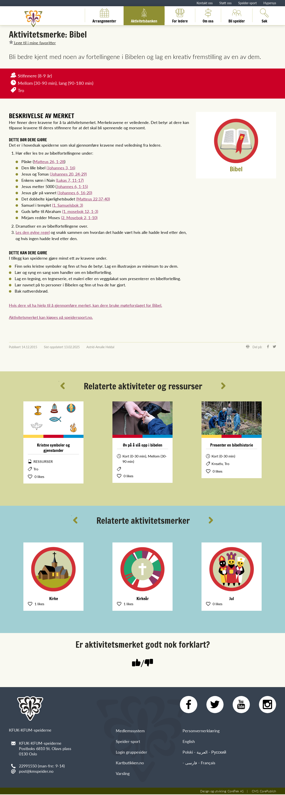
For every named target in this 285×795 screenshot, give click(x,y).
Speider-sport (247, 3)
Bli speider (236, 15)
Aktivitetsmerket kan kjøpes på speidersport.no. (51, 317)
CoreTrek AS (236, 791)
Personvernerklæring (201, 731)
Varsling (123, 774)
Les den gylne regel (33, 232)
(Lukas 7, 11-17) (70, 180)
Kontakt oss (205, 3)
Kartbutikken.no (130, 763)
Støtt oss (225, 3)
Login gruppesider (131, 752)
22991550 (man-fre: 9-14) (42, 766)
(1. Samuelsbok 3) (67, 205)
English (189, 742)
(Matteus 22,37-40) (93, 199)
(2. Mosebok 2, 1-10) (79, 217)
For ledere (180, 15)
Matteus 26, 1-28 (49, 161)
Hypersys (269, 3)
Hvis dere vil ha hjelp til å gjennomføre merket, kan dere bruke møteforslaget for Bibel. (85, 305)
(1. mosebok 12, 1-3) (80, 211)
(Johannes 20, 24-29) (68, 174)
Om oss (208, 15)
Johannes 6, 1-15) (72, 186)
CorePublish (268, 791)
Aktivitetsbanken (144, 15)
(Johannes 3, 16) (61, 167)
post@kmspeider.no (36, 771)
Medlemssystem (130, 731)
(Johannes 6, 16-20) (74, 192)
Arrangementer (104, 15)
